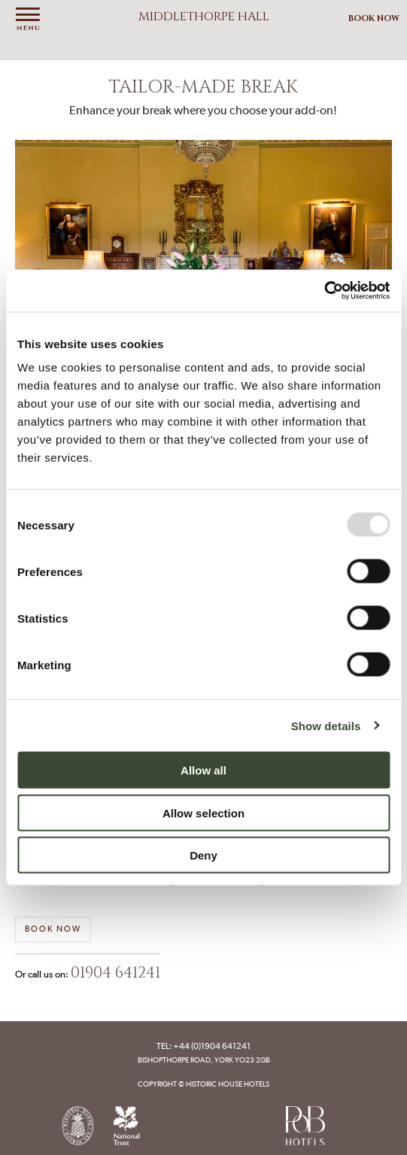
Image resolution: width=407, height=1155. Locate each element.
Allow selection (203, 812)
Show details (326, 725)
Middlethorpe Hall (203, 16)
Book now (53, 929)
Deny (203, 855)
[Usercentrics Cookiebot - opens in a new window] (324, 291)
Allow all (203, 770)
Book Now (373, 18)
